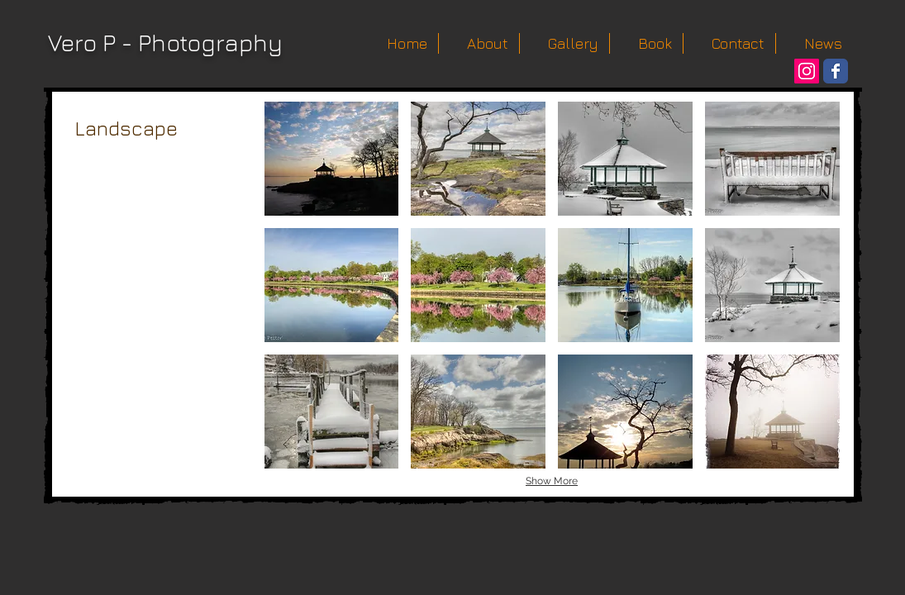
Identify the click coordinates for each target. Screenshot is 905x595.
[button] (331, 159)
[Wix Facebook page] (835, 71)
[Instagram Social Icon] (806, 71)
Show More (552, 481)
